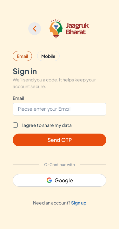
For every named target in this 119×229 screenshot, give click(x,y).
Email (22, 56)
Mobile (48, 56)
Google (59, 180)
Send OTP (60, 139)
